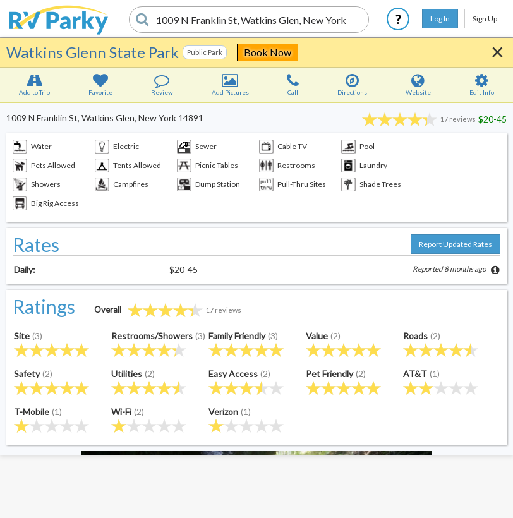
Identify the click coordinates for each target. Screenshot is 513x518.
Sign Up (485, 18)
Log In (440, 18)
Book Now (267, 52)
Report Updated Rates (455, 244)
